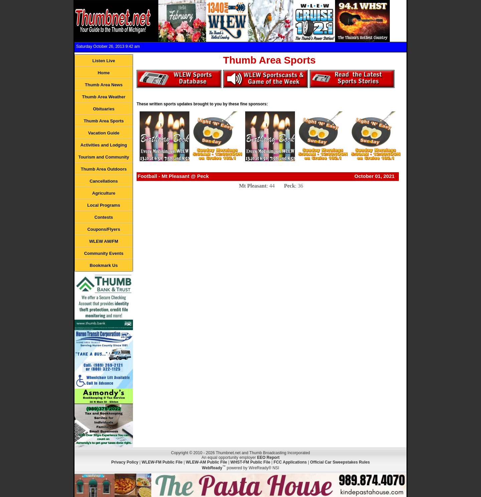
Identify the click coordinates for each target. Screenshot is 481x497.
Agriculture (103, 193)
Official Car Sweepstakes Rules (340, 462)
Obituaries (103, 108)
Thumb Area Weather (103, 96)
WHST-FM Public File (250, 462)
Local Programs (103, 205)
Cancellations (104, 181)
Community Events (104, 253)
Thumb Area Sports (104, 120)
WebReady (212, 468)
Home (104, 72)
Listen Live (104, 60)
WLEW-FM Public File (162, 462)
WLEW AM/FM (103, 241)
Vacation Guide (104, 132)
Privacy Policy (124, 462)
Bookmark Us (104, 265)
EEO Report (268, 457)
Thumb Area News (104, 84)
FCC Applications (290, 462)
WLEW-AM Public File (206, 462)
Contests (104, 217)
